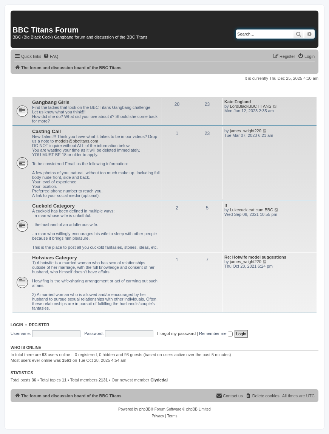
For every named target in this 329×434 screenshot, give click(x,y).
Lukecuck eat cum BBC (251, 210)
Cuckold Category (53, 206)
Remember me (216, 333)
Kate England (237, 101)
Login (17, 324)
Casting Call (46, 131)
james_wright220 (245, 131)
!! (225, 205)
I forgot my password (176, 333)
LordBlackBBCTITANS (251, 106)
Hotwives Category (54, 257)
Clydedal (159, 380)
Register (39, 324)
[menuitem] (50, 56)
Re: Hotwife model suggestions (255, 257)
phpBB (145, 409)
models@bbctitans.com (77, 141)
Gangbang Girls (51, 102)
